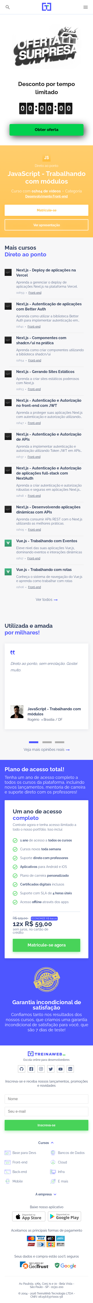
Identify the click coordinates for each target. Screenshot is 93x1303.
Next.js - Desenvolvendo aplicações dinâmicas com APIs (48, 509)
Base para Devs (20, 1152)
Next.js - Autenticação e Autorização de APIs (48, 437)
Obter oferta (46, 129)
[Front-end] (35, 292)
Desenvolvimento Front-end (46, 196)
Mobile (14, 1181)
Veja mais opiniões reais (47, 750)
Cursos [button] (46, 1143)
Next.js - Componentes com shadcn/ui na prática (41, 340)
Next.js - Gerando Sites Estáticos (45, 372)
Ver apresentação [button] (46, 225)
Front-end (16, 1162)
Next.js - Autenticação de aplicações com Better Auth (49, 306)
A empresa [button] (46, 1194)
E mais (59, 1181)
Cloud (58, 1162)
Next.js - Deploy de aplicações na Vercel (46, 272)
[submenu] (52, 1143)
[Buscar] (7, 7)
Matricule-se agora (47, 945)
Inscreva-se (46, 1125)
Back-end (16, 1171)
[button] (34, 1265)
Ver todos (47, 600)
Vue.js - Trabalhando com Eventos (46, 541)
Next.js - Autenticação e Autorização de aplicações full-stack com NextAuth (48, 473)
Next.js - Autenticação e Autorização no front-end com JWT (48, 403)
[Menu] (85, 7)
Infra (57, 1171)
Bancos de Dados (67, 1152)
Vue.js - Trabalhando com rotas (44, 569)
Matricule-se (46, 210)
